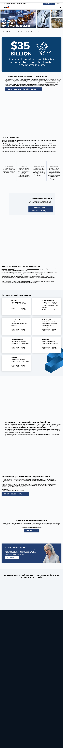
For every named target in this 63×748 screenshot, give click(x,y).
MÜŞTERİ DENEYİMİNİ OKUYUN (13, 494)
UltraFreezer (11, 269)
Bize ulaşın (10, 557)
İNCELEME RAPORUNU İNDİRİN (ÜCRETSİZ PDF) (22, 89)
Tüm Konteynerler (11, 31)
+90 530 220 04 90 (9, 3)
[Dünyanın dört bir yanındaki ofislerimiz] (59, 4)
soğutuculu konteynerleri (33, 269)
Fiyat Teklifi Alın (48, 3)
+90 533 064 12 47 (21, 3)
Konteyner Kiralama (21, 31)
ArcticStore (4, 269)
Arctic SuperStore (18, 276)
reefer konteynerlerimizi (23, 282)
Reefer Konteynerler (30, 31)
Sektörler (39, 31)
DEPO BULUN (30, 531)
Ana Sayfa (4, 31)
